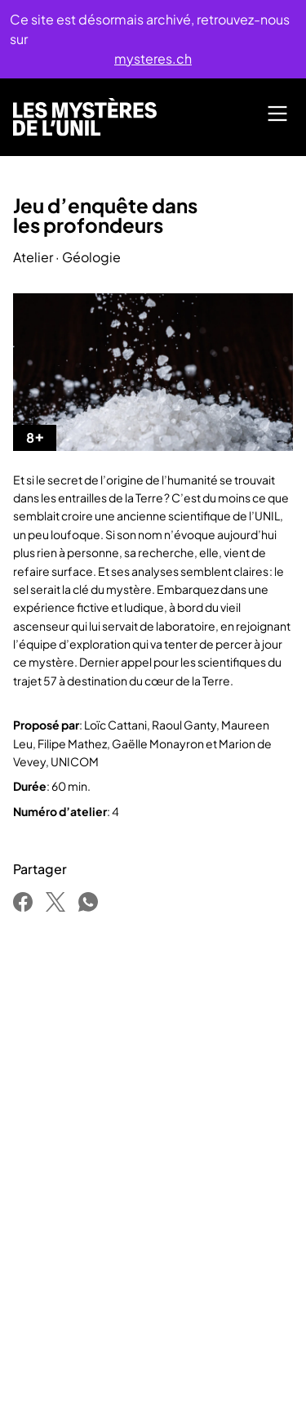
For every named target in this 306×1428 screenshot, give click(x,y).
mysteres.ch (153, 58)
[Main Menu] (277, 113)
